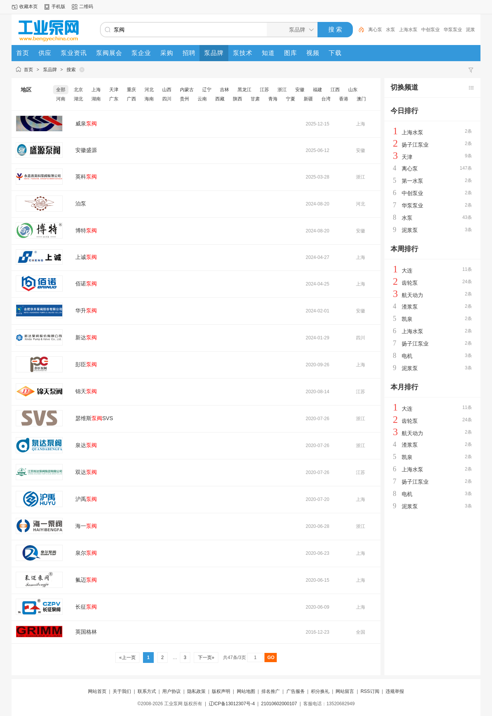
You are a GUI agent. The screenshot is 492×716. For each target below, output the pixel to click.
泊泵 (80, 203)
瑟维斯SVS (94, 418)
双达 (86, 472)
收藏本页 (28, 6)
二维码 (86, 6)
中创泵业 (430, 29)
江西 (335, 89)
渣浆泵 (410, 307)
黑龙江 (244, 89)
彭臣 (86, 364)
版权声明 (221, 691)
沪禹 (86, 499)
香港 (343, 99)
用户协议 (171, 691)
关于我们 (122, 691)
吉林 (224, 89)
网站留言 (345, 691)
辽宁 (206, 89)
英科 (86, 177)
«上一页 (127, 657)
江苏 (264, 89)
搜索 (71, 69)
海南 (149, 99)
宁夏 (290, 99)
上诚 (86, 257)
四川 (166, 99)
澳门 (361, 99)
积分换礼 (320, 691)
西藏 (219, 99)
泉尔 (86, 553)
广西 (131, 99)
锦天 (86, 391)
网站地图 (246, 691)
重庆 (131, 89)
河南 (60, 99)
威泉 (86, 123)
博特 (86, 230)
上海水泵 (408, 29)
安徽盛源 (86, 150)
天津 (113, 89)
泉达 (86, 445)
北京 (78, 89)
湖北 (78, 99)
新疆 (308, 99)
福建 (317, 89)
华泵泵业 (453, 29)
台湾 (326, 99)
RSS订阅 (370, 691)
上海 (96, 89)
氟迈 (86, 580)
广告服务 (295, 691)
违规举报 (395, 691)
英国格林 (86, 632)
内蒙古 (187, 89)
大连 (407, 270)
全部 (60, 89)
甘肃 (255, 99)
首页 (28, 69)
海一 (86, 526)
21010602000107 (279, 703)
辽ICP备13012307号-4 (232, 703)
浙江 (282, 89)
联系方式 (147, 691)
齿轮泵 (410, 283)
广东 (113, 99)
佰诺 (86, 283)
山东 (352, 89)
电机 (407, 356)
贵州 (184, 99)
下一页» (205, 657)
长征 (86, 607)
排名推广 (270, 691)
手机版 (58, 6)
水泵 (390, 29)
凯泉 (407, 319)
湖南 (96, 99)
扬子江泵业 (415, 145)
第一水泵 (412, 181)
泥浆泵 (410, 230)
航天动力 (412, 295)
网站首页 (97, 691)
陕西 (237, 99)
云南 (202, 99)
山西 (166, 89)
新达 (86, 337)
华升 (86, 310)
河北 (149, 89)
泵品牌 (50, 69)
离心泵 (375, 29)
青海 (273, 99)
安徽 (299, 89)
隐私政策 (196, 691)
